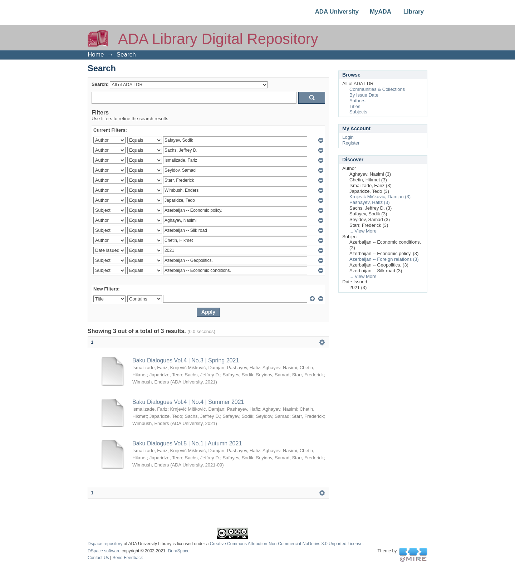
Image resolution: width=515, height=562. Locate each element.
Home (96, 54)
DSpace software (104, 550)
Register (350, 143)
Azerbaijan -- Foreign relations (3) (384, 259)
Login (348, 137)
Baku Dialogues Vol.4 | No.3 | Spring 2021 (185, 360)
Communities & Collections (377, 89)
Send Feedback (128, 557)
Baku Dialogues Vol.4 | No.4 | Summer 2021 (188, 402)
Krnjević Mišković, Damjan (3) (380, 196)
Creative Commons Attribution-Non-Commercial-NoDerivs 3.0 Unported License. (287, 543)
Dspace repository (105, 543)
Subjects (358, 111)
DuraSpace (178, 550)
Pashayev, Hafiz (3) (369, 202)
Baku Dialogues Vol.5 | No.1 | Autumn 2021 (187, 443)
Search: (100, 84)
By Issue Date (363, 95)
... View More (363, 231)
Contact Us (98, 557)
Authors (357, 100)
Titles (354, 106)
